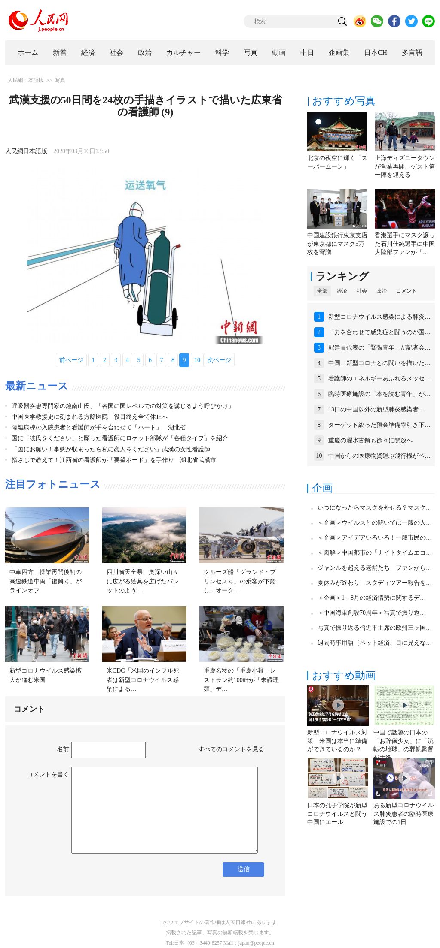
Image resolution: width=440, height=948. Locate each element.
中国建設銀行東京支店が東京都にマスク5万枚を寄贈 (337, 243)
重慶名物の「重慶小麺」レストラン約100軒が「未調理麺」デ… (241, 679)
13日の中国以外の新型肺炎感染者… (376, 409)
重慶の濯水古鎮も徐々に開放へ (370, 440)
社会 (116, 52)
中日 (307, 52)
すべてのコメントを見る (231, 749)
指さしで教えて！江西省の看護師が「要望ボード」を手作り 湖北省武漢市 (114, 460)
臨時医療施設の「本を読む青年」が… (379, 394)
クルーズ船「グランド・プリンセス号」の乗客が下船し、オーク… (240, 581)
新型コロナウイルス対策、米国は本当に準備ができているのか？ (337, 740)
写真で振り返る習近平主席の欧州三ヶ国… (375, 628)
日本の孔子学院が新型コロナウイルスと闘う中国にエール (337, 813)
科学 (222, 52)
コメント (406, 291)
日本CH (375, 52)
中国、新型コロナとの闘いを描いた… (379, 363)
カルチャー (183, 52)
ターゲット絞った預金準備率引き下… (379, 425)
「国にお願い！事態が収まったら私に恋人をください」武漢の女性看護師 (111, 449)
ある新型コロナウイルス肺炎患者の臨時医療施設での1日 (403, 813)
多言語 (412, 52)
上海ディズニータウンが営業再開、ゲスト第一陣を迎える (405, 166)
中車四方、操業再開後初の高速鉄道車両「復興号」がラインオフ (45, 581)
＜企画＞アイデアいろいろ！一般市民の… (375, 537)
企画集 (339, 52)
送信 (244, 869)
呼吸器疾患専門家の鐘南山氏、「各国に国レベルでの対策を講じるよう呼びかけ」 (123, 406)
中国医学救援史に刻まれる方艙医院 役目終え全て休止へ (90, 417)
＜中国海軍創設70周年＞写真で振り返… (372, 613)
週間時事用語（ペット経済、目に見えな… (375, 643)
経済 (88, 52)
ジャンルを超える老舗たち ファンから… (375, 568)
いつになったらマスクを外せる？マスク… (375, 507)
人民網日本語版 (26, 80)
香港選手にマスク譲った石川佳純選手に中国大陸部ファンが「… (405, 243)
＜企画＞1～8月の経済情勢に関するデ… (372, 598)
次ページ (219, 360)
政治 (145, 52)
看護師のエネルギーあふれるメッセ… (379, 378)
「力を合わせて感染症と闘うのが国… (379, 332)
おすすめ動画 (344, 675)
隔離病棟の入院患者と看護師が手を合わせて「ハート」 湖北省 (99, 427)
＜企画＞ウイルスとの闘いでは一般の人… (375, 522)
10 (197, 360)
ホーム (28, 52)
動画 (279, 52)
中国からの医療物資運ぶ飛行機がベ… (379, 456)
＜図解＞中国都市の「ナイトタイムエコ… (375, 552)
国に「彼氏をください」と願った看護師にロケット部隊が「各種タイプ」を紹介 (120, 438)
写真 (250, 52)
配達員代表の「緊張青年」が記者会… (379, 347)
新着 (60, 52)
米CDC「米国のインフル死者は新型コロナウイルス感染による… (143, 679)
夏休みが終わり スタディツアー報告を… (375, 583)
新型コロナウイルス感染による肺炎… (379, 317)
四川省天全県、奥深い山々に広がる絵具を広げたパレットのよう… (143, 581)
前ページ (71, 360)
